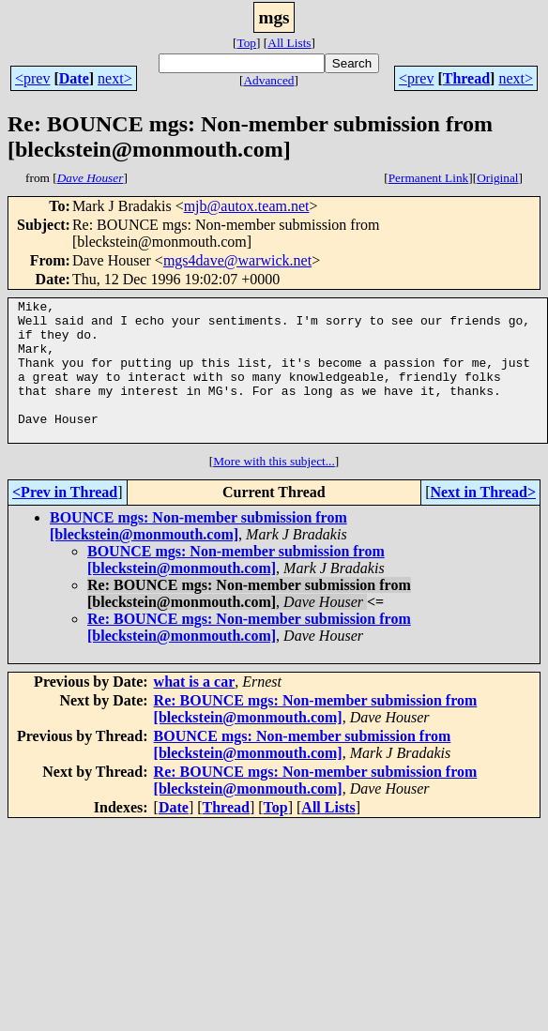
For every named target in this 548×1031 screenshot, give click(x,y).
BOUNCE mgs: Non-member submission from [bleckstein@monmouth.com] (198, 554)
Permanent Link (428, 178)
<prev (32, 78)
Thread (466, 78)
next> (115, 78)
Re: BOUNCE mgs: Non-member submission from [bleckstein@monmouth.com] (249, 655)
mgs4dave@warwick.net (237, 260)
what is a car (195, 710)
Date (74, 78)
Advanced (268, 80)
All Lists (289, 43)
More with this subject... (274, 489)
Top (246, 43)
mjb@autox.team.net (247, 206)
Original (497, 178)
